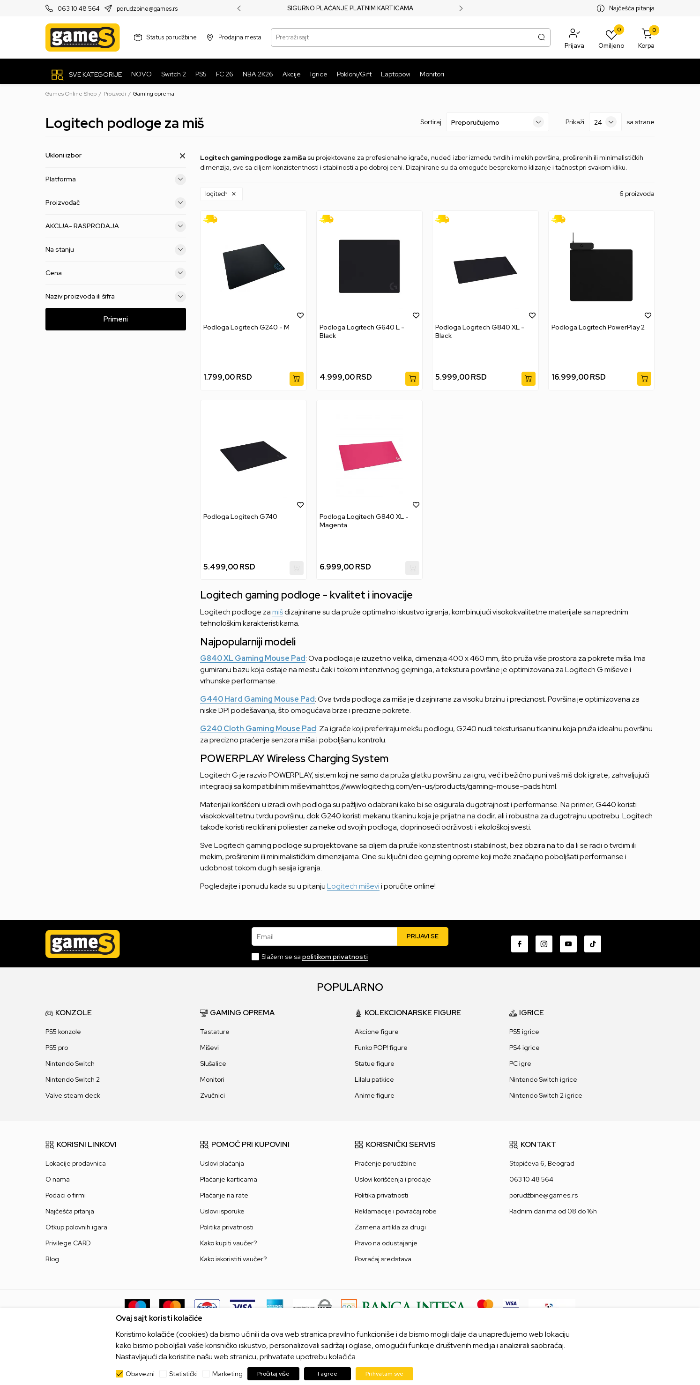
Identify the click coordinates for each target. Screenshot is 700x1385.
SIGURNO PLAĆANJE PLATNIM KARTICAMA (350, 8)
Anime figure (375, 1095)
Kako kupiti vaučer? (228, 1243)
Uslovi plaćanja (222, 1163)
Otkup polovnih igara (76, 1227)
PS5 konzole (63, 1031)
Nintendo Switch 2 (72, 1079)
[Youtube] (568, 944)
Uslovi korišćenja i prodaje (393, 1179)
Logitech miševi (353, 886)
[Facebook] (519, 944)
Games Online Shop (71, 93)
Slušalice (213, 1063)
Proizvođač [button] (115, 203)
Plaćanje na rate (224, 1195)
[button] (574, 37)
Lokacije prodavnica (75, 1163)
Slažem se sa (314, 956)
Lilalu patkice (374, 1079)
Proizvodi (115, 93)
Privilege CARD (68, 1243)
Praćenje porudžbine (386, 1163)
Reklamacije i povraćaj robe (396, 1211)
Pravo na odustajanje (386, 1243)
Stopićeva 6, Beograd (541, 1163)
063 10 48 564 (79, 9)
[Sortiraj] (497, 121)
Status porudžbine (172, 37)
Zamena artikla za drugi (390, 1227)
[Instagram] (544, 944)
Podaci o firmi (65, 1195)
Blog (52, 1259)
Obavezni (140, 1373)
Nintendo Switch (70, 1063)
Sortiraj (430, 122)
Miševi (209, 1047)
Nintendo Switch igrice (543, 1079)
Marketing (227, 1373)
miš (277, 612)
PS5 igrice (524, 1031)
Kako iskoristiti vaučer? (233, 1259)
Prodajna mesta (239, 37)
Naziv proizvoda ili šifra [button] (115, 297)
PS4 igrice (524, 1047)
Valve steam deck (72, 1095)
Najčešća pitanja (632, 8)
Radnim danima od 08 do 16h (553, 1211)
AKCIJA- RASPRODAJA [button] (115, 226)
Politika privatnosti (226, 1227)
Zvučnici (212, 1095)
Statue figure (375, 1063)
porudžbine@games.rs (543, 1195)
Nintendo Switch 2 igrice (545, 1095)
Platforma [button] (115, 179)
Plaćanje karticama (228, 1179)
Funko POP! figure (381, 1047)
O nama (57, 1179)
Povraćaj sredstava (383, 1259)
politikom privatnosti (335, 956)
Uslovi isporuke (222, 1211)
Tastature (215, 1031)
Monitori (212, 1079)
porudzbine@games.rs (147, 9)
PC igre (520, 1063)
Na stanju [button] (115, 250)
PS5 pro (56, 1047)
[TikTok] (592, 944)
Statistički (183, 1373)
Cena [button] (115, 273)
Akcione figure (377, 1031)
